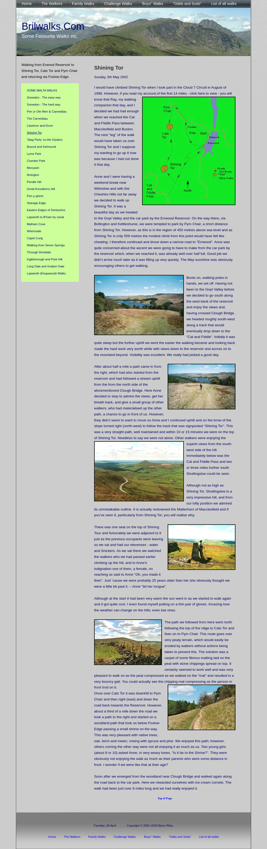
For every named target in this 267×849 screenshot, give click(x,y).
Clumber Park (36, 160)
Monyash (33, 167)
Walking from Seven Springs (46, 245)
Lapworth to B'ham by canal (45, 217)
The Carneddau (37, 118)
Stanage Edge (36, 203)
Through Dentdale (39, 252)
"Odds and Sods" (179, 836)
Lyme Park (34, 153)
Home (52, 836)
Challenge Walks (125, 836)
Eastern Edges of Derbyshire (46, 210)
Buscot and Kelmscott (41, 146)
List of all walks (209, 836)
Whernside (34, 231)
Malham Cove (36, 224)
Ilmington (33, 174)
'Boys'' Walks (152, 836)
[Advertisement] (50, 374)
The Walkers (72, 836)
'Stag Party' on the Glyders (45, 139)
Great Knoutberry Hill (41, 188)
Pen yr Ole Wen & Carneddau (47, 111)
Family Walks (97, 836)
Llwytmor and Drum (40, 125)
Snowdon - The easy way (43, 97)
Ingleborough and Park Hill (44, 259)
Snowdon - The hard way (43, 104)
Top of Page (164, 798)
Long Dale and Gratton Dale (45, 266)
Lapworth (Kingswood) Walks (46, 273)
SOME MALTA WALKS (42, 90)
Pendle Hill (34, 181)
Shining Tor (34, 132)
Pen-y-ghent (35, 196)
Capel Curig (35, 238)
